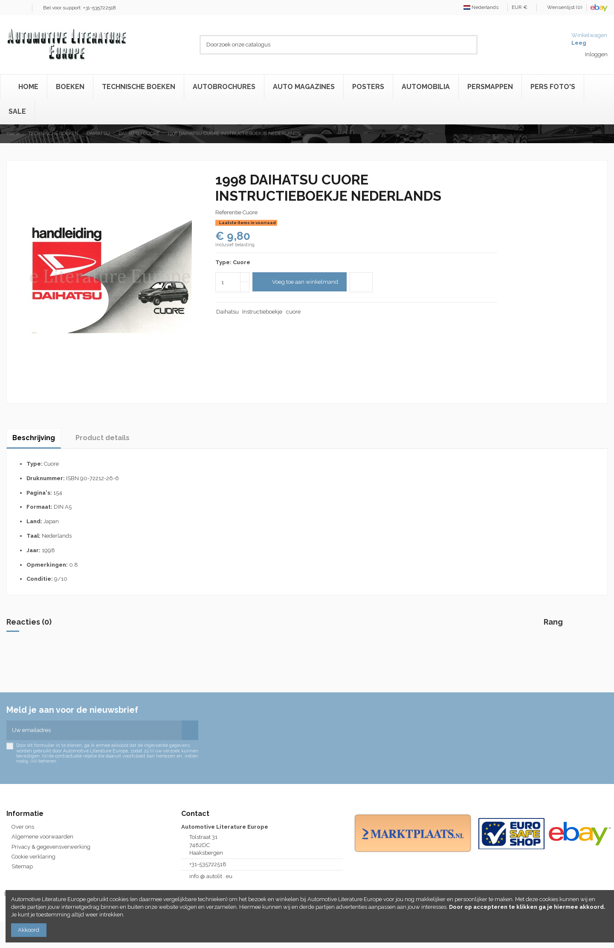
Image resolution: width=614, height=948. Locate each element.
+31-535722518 (207, 864)
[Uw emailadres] (94, 730)
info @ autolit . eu (210, 876)
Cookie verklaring (33, 856)
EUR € (522, 7)
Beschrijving (33, 438)
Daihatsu (227, 311)
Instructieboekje (262, 311)
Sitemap (22, 866)
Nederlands (483, 7)
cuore (293, 311)
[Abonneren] (190, 730)
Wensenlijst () (562, 7)
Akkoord (28, 930)
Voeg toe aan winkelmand (299, 282)
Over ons (23, 827)
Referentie (228, 212)
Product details (102, 438)
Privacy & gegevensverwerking (51, 847)
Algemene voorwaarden (42, 836)
